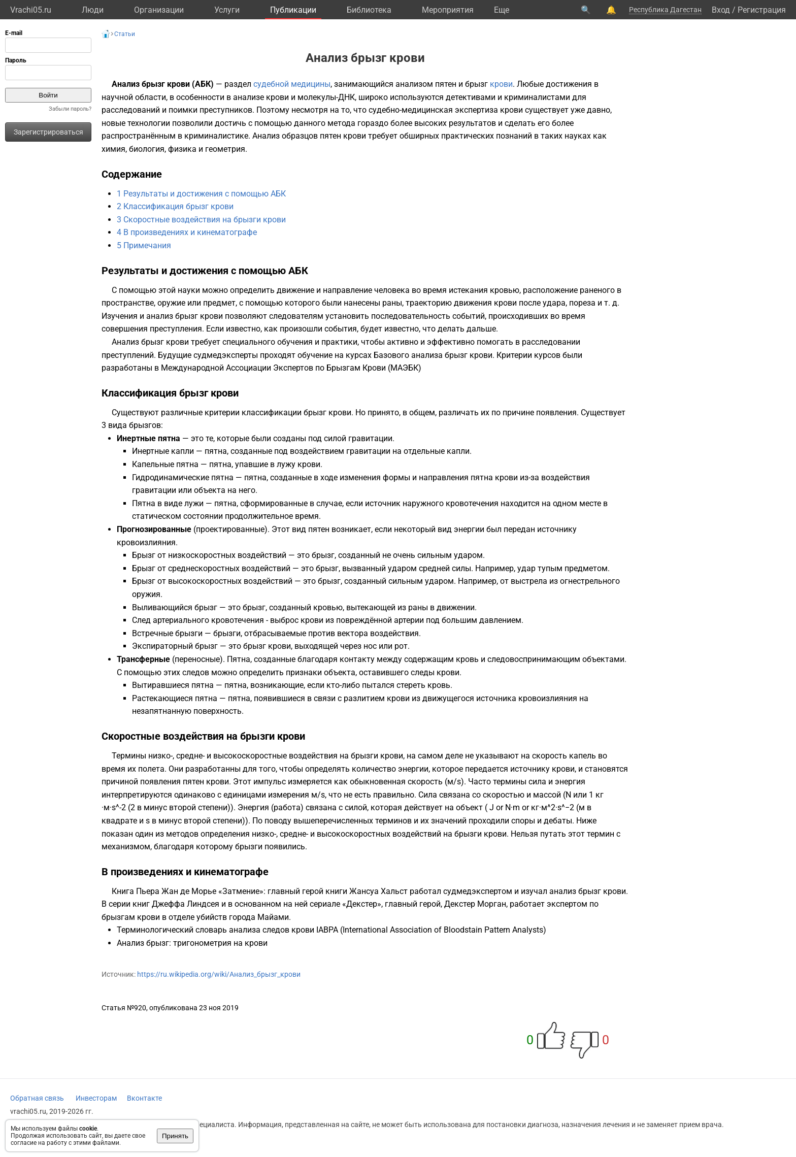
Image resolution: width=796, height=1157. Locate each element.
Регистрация (762, 10)
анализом (414, 84)
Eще (501, 10)
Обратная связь (37, 1098)
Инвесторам (96, 1098)
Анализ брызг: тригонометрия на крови (192, 943)
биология (146, 149)
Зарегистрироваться (48, 132)
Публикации (293, 10)
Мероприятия (448, 10)
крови (501, 84)
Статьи (124, 34)
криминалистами (537, 97)
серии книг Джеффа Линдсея (164, 904)
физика (182, 149)
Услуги (227, 10)
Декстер (361, 904)
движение (295, 290)
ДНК (346, 97)
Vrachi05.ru (30, 10)
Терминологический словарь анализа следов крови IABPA (227, 930)
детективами (470, 97)
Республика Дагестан (665, 10)
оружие (171, 303)
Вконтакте (144, 1098)
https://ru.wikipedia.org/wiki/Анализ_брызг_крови (219, 974)
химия (113, 149)
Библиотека (369, 10)
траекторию (429, 303)
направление (347, 290)
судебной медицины (291, 84)
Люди (93, 10)
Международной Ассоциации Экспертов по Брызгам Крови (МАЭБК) (291, 368)
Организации (159, 10)
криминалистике (216, 136)
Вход (721, 10)
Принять (175, 1136)
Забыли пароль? (70, 109)
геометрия (225, 149)
